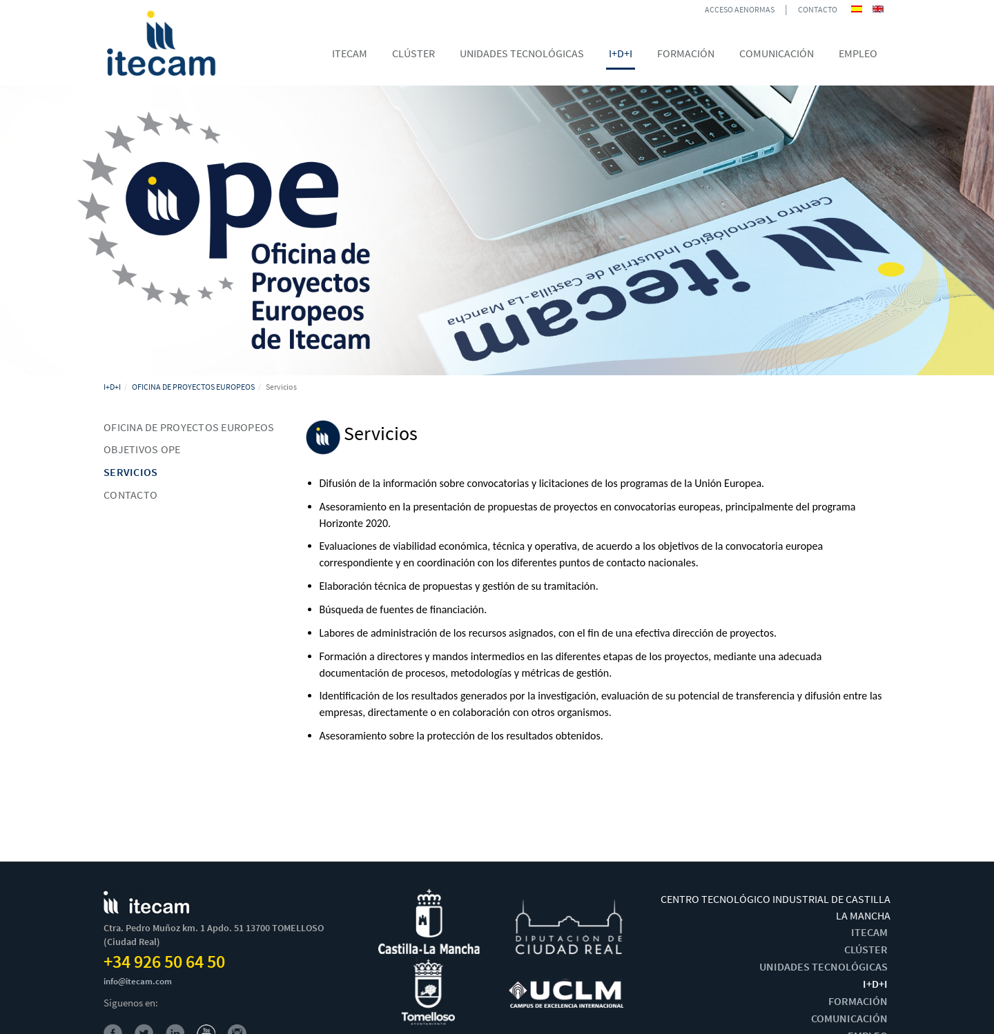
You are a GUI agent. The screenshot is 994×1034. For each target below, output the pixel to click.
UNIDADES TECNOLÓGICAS (823, 966)
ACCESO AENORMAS (739, 9)
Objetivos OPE (142, 449)
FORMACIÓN (858, 1001)
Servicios (130, 472)
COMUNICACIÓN (849, 1018)
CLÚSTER (866, 949)
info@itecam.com (138, 981)
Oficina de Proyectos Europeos (189, 427)
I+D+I (112, 386)
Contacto (130, 494)
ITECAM (869, 932)
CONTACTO (817, 9)
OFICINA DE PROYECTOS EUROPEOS (193, 386)
